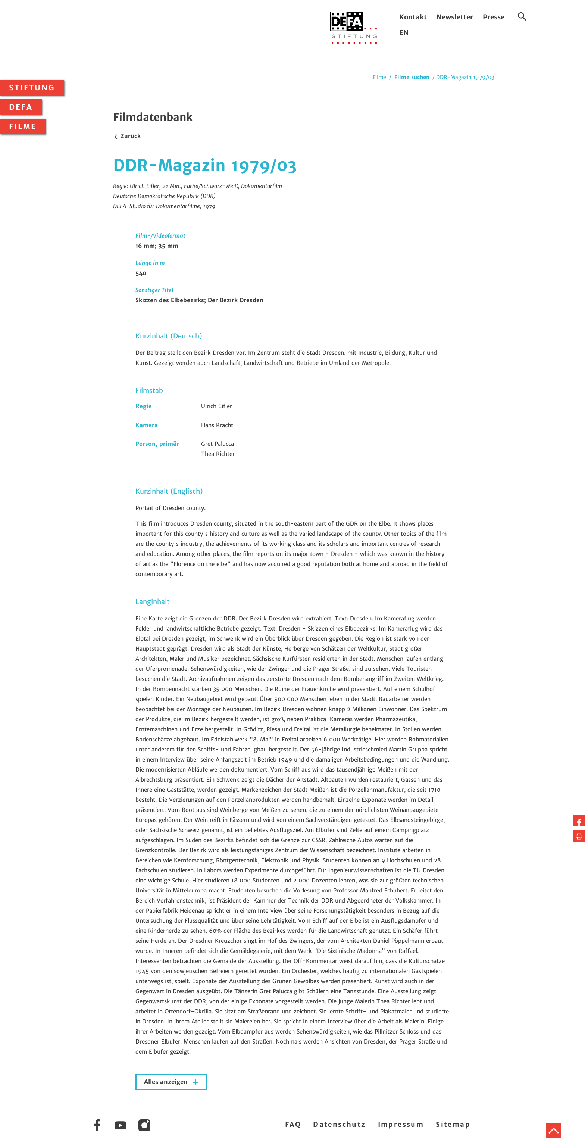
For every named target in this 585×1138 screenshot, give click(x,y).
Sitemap (453, 1124)
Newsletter (455, 17)
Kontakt (413, 17)
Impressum (401, 1124)
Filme (23, 126)
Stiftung (32, 88)
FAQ (293, 1124)
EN (404, 32)
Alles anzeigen (167, 1082)
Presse (493, 17)
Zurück (127, 136)
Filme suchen (411, 77)
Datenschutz (339, 1124)
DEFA (21, 107)
